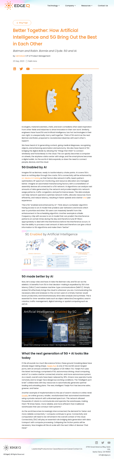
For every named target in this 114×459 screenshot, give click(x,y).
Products (45, 449)
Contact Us (103, 5)
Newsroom (62, 449)
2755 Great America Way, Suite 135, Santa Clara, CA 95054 (98, 449)
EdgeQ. (7, 454)
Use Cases (53, 449)
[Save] (14, 69)
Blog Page (22, 22)
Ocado (25, 395)
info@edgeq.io (104, 455)
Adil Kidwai (20, 56)
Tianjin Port (52, 366)
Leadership (36, 449)
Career (70, 449)
